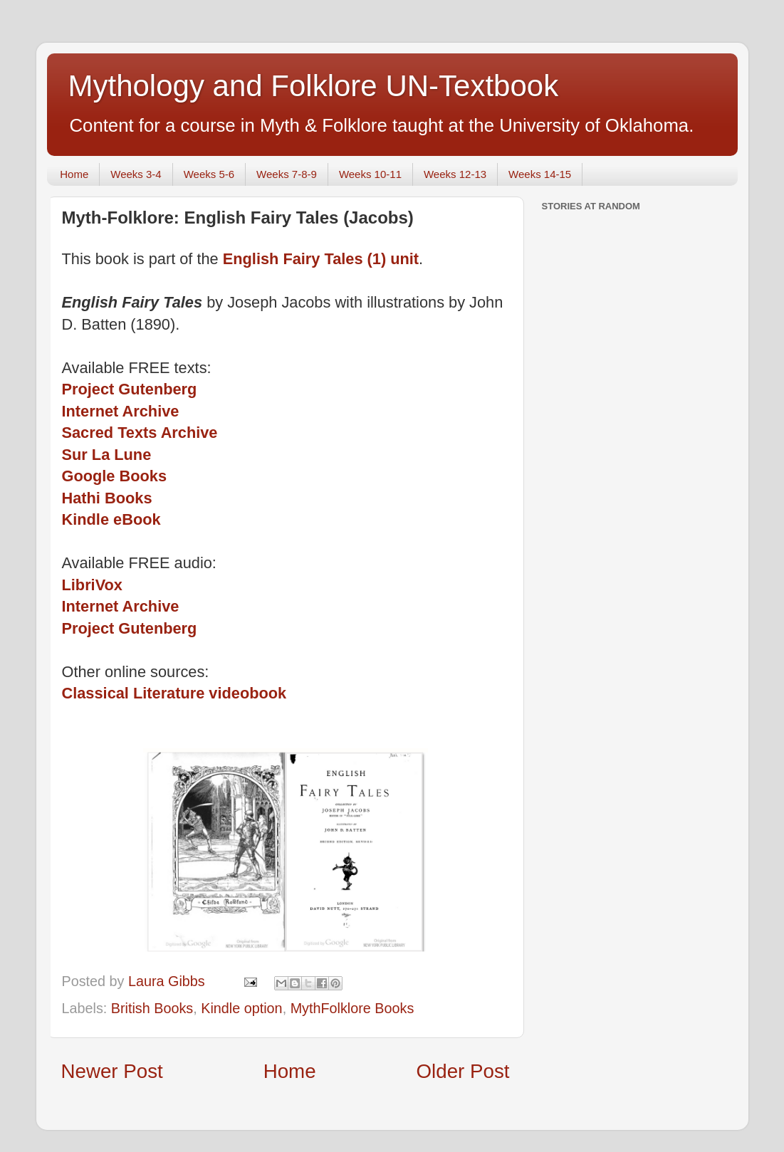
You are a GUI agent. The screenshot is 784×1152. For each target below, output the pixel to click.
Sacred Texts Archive (140, 432)
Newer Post (112, 1071)
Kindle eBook (111, 519)
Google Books (114, 476)
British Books (152, 1008)
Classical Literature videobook (174, 693)
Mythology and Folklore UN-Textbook (313, 86)
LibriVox (92, 585)
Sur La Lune (107, 455)
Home (74, 174)
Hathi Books (107, 498)
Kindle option (241, 1008)
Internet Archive (120, 411)
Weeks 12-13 (455, 174)
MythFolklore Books (352, 1008)
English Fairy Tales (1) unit (321, 259)
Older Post (463, 1071)
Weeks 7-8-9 (286, 174)
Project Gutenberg (129, 389)
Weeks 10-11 (370, 174)
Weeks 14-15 (539, 174)
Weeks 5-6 (209, 174)
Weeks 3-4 (135, 174)
